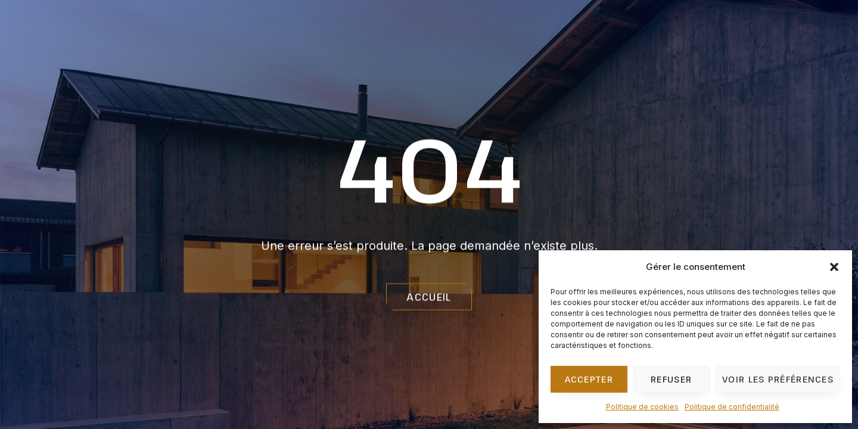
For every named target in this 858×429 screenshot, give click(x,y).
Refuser (671, 379)
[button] (834, 267)
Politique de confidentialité (732, 406)
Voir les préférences (778, 379)
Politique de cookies (642, 406)
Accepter (589, 379)
